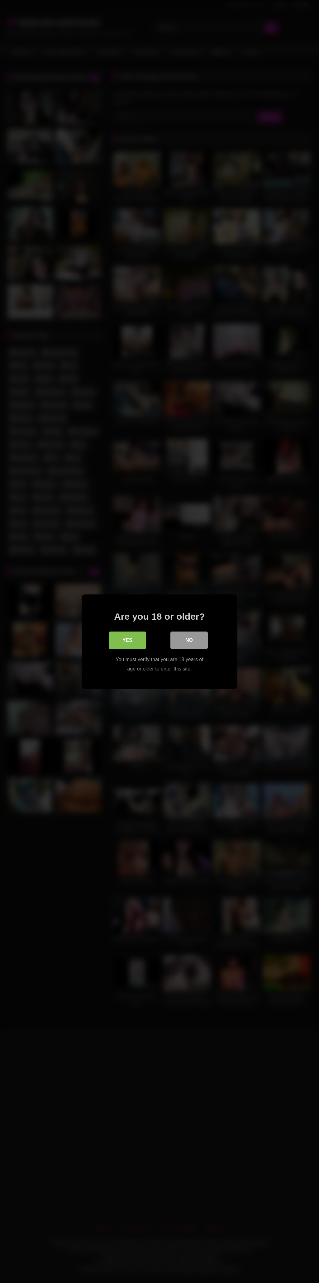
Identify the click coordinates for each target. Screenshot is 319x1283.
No (189, 639)
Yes (127, 639)
